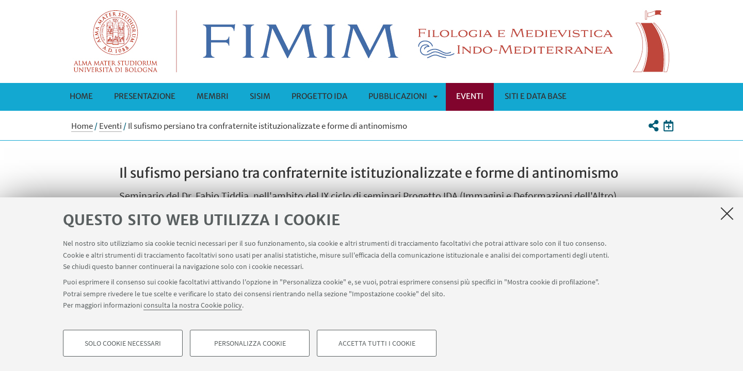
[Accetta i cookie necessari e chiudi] (727, 213)
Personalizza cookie (250, 343)
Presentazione (144, 96)
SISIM (260, 96)
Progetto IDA (319, 96)
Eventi (469, 96)
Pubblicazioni (397, 96)
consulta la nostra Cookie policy (192, 305)
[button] (652, 126)
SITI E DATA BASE (536, 96)
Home (81, 96)
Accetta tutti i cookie (376, 343)
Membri (213, 96)
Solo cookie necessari (123, 343)
